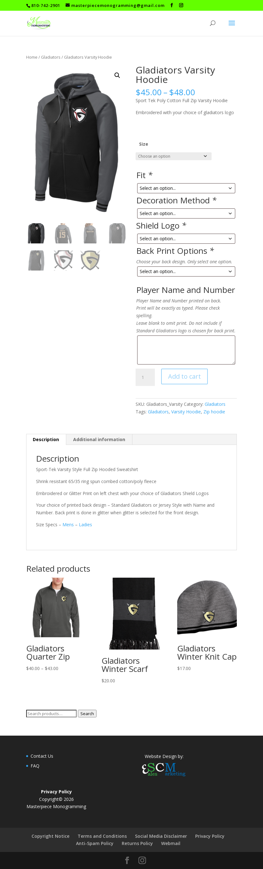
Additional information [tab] (99, 439)
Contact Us (42, 756)
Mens (68, 525)
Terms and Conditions (102, 836)
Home (32, 57)
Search (87, 713)
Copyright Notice (50, 836)
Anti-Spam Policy (95, 843)
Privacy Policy (210, 836)
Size (143, 144)
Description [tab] (46, 439)
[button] (117, 75)
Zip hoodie (214, 412)
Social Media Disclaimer (161, 836)
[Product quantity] (145, 377)
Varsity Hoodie (186, 412)
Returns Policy (137, 843)
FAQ (35, 766)
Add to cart (184, 376)
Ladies (85, 525)
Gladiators (51, 57)
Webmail (170, 843)
